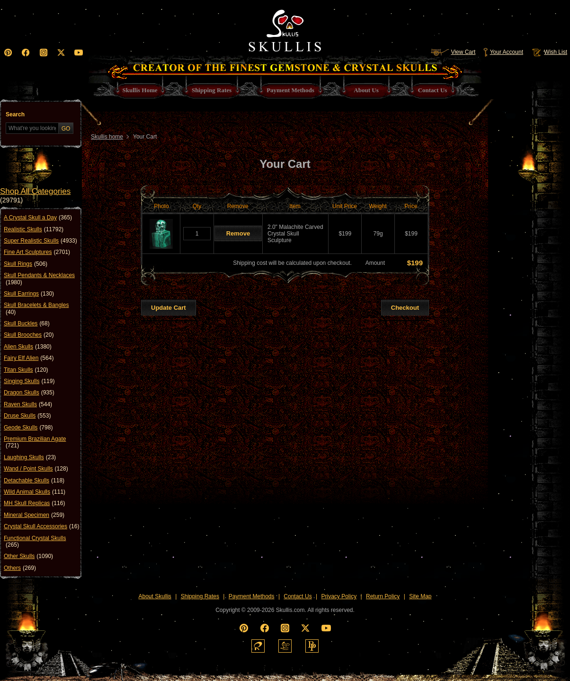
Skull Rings (25, 264)
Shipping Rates (200, 596)
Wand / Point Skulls (36, 468)
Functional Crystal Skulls (35, 542)
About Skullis (154, 596)
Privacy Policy (339, 596)
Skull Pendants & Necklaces (39, 279)
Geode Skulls (28, 427)
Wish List (548, 52)
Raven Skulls (28, 404)
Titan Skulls (26, 370)
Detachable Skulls (34, 480)
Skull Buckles (27, 323)
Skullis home (107, 136)
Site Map (420, 596)
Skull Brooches (28, 335)
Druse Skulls (27, 415)
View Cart (453, 52)
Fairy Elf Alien (28, 358)
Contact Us (298, 596)
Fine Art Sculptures (37, 252)
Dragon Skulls (29, 392)
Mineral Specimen (34, 515)
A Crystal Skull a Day (38, 217)
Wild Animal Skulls (34, 492)
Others (20, 568)
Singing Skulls (29, 381)
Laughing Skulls (30, 457)
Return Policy (383, 596)
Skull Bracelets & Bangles (36, 308)
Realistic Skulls (33, 229)
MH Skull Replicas (34, 503)
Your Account (503, 52)
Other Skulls (28, 556)
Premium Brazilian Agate (35, 442)
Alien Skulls (28, 346)
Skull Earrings (29, 293)
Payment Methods (252, 596)
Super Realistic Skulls (40, 240)
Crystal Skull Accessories (41, 526)
